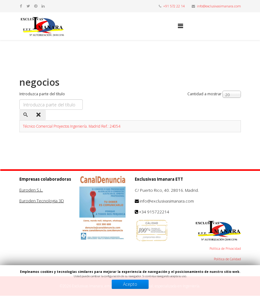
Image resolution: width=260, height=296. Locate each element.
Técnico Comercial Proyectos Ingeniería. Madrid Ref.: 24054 (71, 126)
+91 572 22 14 (174, 6)
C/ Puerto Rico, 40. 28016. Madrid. (167, 190)
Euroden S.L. (31, 190)
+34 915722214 (154, 212)
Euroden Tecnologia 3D (41, 201)
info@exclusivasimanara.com (219, 6)
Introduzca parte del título (42, 94)
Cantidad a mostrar (204, 94)
